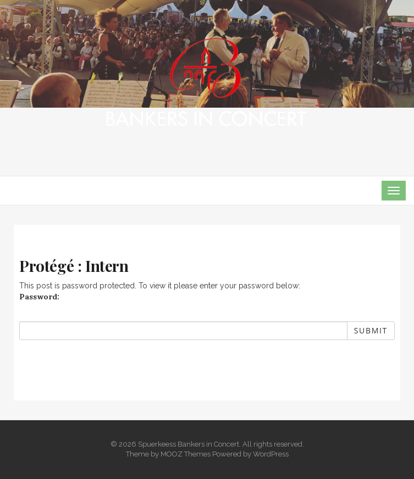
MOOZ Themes (186, 454)
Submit (371, 330)
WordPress (271, 454)
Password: (39, 297)
